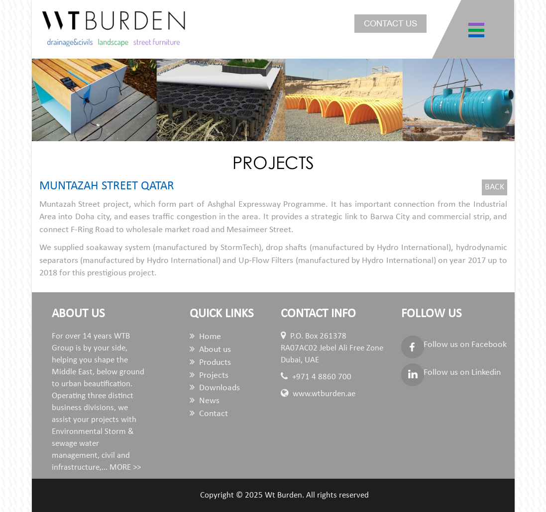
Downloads (215, 388)
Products (210, 362)
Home (205, 336)
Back (494, 187)
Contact (209, 414)
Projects (209, 375)
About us (210, 349)
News (204, 401)
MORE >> (125, 467)
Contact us (390, 23)
